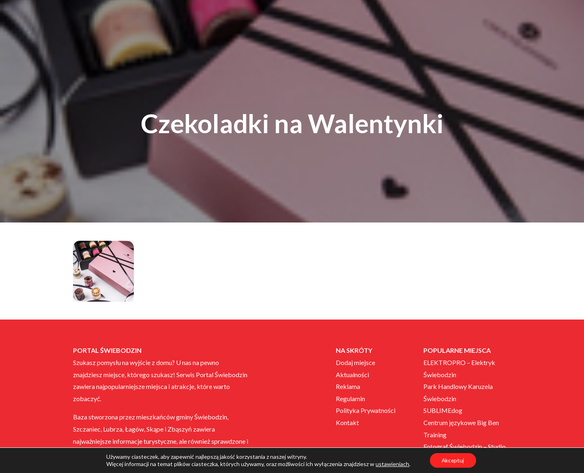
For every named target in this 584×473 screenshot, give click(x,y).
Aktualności (352, 374)
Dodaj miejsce (355, 362)
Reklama (348, 386)
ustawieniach (392, 463)
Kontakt (347, 422)
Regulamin (350, 398)
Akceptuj (452, 460)
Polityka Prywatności (365, 410)
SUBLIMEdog (442, 410)
